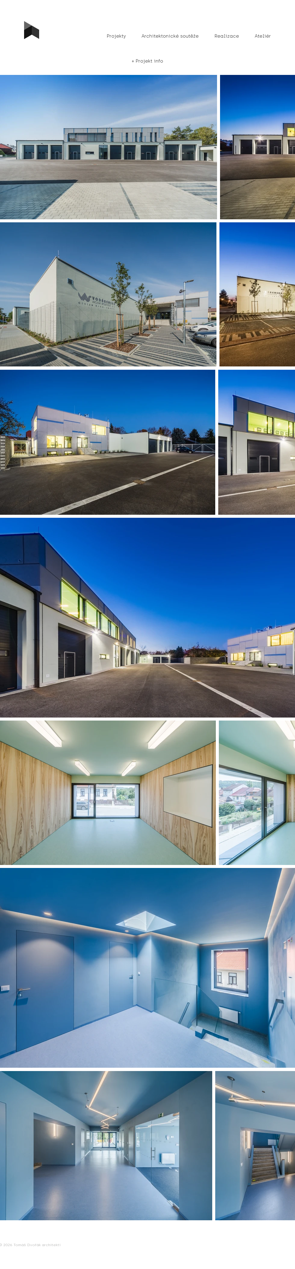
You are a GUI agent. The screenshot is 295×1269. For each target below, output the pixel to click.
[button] (147, 61)
